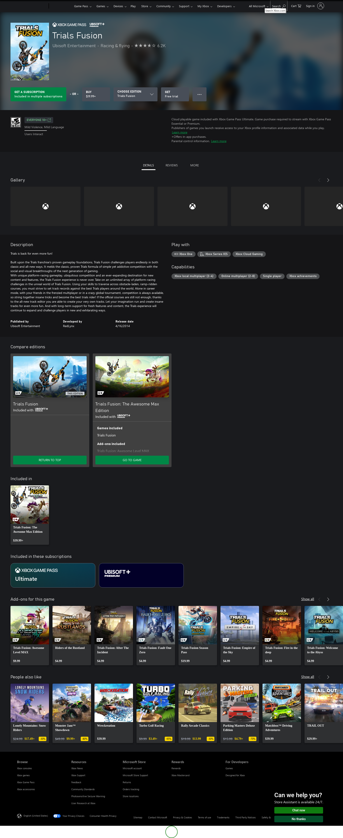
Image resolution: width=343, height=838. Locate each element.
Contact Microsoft (157, 817)
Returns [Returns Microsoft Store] (127, 782)
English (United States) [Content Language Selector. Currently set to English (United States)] (36, 815)
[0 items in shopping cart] (296, 5)
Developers (224, 6)
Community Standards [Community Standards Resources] (83, 789)
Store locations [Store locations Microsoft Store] (131, 796)
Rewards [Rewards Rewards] (176, 768)
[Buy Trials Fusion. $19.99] (96, 94)
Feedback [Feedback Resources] (76, 782)
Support (184, 6)
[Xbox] (61, 6)
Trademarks (223, 817)
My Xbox (203, 6)
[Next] (328, 180)
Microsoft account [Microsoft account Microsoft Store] (132, 768)
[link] (29, 515)
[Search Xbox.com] (278, 5)
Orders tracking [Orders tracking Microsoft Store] (131, 789)
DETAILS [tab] (148, 165)
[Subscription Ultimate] (52, 575)
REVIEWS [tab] (172, 165)
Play (133, 6)
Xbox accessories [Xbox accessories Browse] (26, 789)
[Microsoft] (32, 6)
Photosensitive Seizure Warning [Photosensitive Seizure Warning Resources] (88, 796)
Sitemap (137, 817)
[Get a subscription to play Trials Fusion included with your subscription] (38, 94)
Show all (307, 599)
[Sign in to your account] (314, 6)
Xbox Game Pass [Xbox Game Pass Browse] (26, 782)
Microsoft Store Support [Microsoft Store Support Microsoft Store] (135, 775)
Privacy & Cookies (182, 817)
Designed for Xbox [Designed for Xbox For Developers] (235, 775)
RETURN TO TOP (50, 460)
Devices (118, 6)
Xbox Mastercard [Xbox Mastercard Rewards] (180, 775)
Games (100, 6)
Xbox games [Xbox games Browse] (23, 775)
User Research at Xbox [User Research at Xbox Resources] (83, 803)
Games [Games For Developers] (229, 768)
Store (144, 6)
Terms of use (204, 817)
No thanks (299, 819)
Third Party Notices (245, 817)
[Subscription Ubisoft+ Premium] (141, 575)
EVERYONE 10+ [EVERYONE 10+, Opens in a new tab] (39, 120)
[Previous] (319, 180)
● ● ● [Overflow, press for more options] (200, 94)
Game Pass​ (81, 6)
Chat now (298, 810)
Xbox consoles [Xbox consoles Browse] (24, 768)
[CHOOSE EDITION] (136, 94)
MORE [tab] (194, 165)
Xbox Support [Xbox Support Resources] (78, 775)
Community (163, 6)
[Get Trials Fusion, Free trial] (175, 94)
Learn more (179, 132)
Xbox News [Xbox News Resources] (77, 768)
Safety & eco (268, 817)
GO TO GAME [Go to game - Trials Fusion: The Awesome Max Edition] (132, 460)
